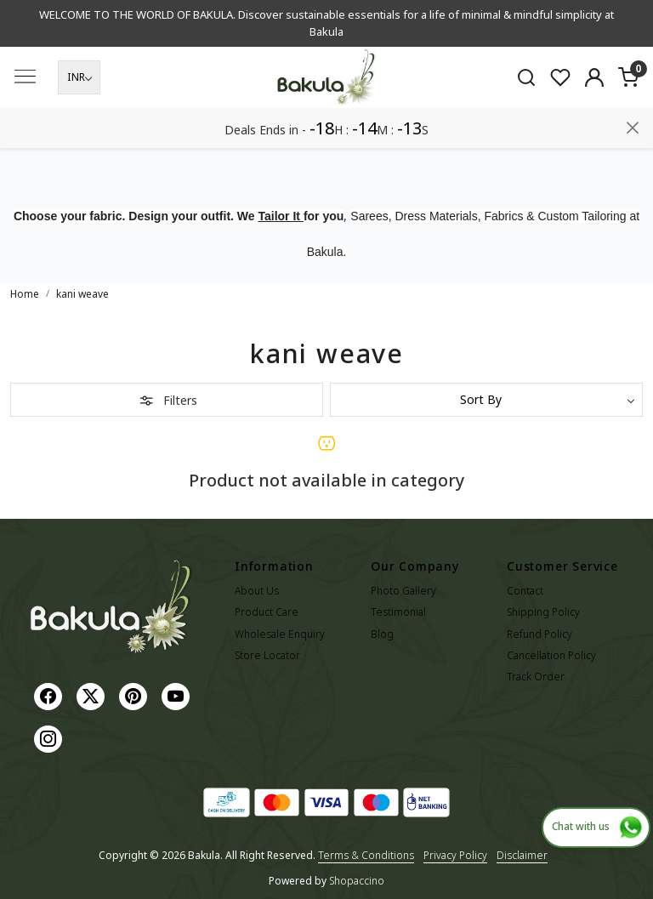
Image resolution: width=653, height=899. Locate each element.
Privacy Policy (455, 855)
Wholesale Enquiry (280, 634)
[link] (526, 117)
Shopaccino (356, 880)
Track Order (536, 676)
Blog (382, 634)
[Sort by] (486, 400)
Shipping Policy (543, 612)
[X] (92, 695)
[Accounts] (594, 117)
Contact (525, 590)
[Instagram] (50, 737)
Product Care (266, 612)
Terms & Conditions (366, 855)
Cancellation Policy (551, 655)
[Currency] (79, 117)
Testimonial (398, 612)
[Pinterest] (135, 695)
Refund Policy (539, 634)
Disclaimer (522, 855)
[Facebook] (50, 695)
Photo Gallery (403, 590)
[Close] (633, 20)
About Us (257, 590)
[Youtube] (177, 695)
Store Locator (267, 655)
